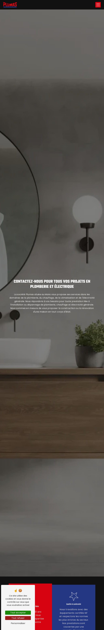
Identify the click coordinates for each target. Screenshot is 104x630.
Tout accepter (18, 612)
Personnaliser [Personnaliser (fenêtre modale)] (18, 623)
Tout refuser (18, 618)
